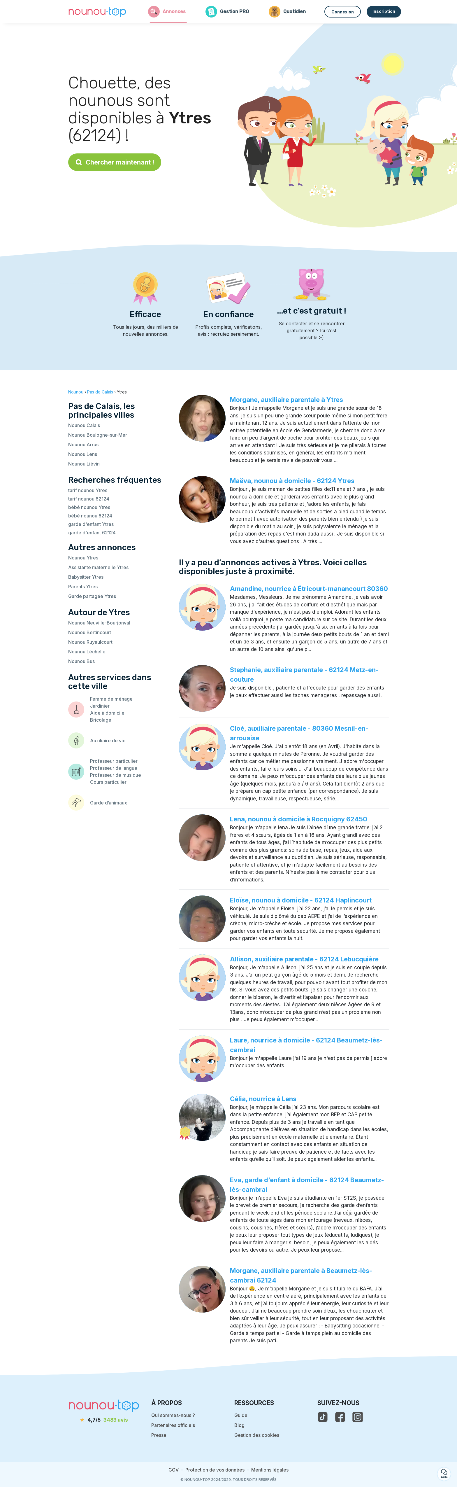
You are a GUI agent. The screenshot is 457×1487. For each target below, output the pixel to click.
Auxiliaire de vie (108, 741)
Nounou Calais (84, 425)
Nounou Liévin (84, 464)
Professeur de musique (115, 775)
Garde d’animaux (108, 803)
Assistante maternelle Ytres (98, 567)
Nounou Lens (82, 454)
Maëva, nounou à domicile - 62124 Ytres (292, 480)
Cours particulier (108, 782)
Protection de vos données (215, 1470)
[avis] (104, 1420)
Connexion (342, 11)
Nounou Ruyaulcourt (90, 642)
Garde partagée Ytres (92, 596)
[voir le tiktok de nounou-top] (322, 1417)
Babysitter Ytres (85, 577)
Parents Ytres (83, 586)
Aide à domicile (107, 713)
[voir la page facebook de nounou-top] (340, 1417)
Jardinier (100, 706)
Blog (239, 1425)
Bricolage (100, 720)
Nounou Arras (83, 444)
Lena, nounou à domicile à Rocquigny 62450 (298, 819)
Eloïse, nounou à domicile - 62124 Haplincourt (301, 900)
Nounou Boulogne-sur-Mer (97, 435)
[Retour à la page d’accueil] (97, 11)
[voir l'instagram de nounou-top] (357, 1417)
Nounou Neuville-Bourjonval (99, 623)
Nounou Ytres (83, 558)
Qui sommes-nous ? (173, 1415)
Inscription (383, 11)
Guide (240, 1415)
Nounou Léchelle (87, 652)
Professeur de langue (113, 768)
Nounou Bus (81, 661)
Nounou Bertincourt (89, 632)
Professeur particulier (114, 761)
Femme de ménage (111, 699)
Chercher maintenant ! (114, 162)
